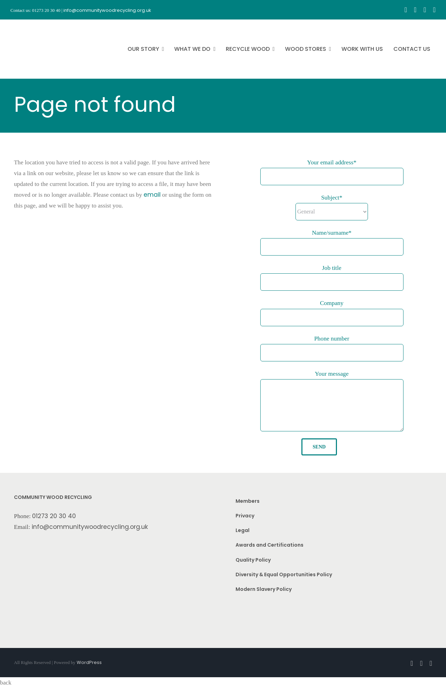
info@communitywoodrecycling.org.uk (90, 527)
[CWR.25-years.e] (36, 26)
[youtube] (424, 9)
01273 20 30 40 (54, 516)
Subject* (332, 197)
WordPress (89, 662)
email (152, 194)
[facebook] (406, 9)
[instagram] (415, 9)
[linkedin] (434, 9)
